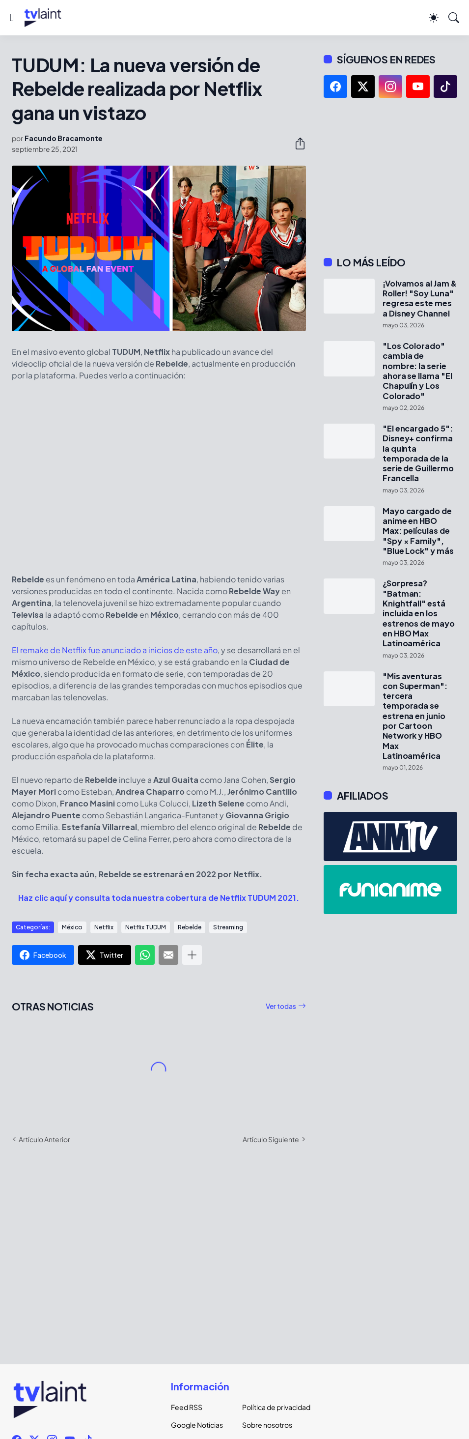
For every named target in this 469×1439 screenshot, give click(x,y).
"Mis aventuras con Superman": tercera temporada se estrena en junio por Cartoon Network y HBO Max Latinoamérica (415, 716)
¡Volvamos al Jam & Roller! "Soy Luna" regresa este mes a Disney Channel (420, 298)
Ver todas (281, 1006)
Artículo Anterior (44, 1139)
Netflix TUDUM (145, 927)
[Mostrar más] (192, 955)
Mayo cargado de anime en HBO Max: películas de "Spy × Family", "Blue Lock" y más (418, 531)
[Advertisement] (390, 176)
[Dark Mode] (434, 18)
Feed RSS (186, 1407)
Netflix (103, 927)
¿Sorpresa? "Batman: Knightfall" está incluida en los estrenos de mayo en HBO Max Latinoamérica (419, 613)
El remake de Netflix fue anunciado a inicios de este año (115, 650)
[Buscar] (454, 18)
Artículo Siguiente (271, 1139)
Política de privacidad (270, 1407)
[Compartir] (296, 143)
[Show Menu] (12, 18)
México (72, 927)
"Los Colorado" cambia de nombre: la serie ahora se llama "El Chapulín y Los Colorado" (417, 371)
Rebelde (189, 927)
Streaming (228, 927)
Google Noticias (197, 1424)
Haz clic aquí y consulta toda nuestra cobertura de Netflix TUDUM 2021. (158, 897)
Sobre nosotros (267, 1424)
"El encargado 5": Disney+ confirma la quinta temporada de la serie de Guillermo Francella (418, 454)
